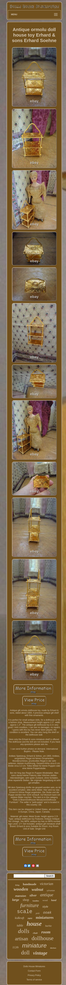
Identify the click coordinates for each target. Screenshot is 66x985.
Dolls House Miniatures (34, 966)
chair (35, 933)
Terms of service (34, 979)
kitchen (53, 948)
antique (46, 894)
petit (37, 913)
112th (15, 947)
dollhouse (43, 938)
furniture (29, 905)
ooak (47, 913)
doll (25, 952)
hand (53, 900)
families (36, 901)
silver (33, 895)
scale (24, 912)
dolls (23, 931)
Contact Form (34, 971)
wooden (21, 889)
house (34, 923)
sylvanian (51, 890)
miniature (34, 945)
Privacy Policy (34, 975)
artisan (21, 938)
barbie (48, 926)
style (45, 906)
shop (26, 900)
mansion (20, 895)
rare (30, 918)
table (20, 925)
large (15, 900)
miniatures (45, 917)
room (46, 932)
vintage (40, 953)
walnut (37, 889)
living (17, 885)
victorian (46, 884)
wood (45, 900)
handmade (29, 884)
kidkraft (19, 918)
